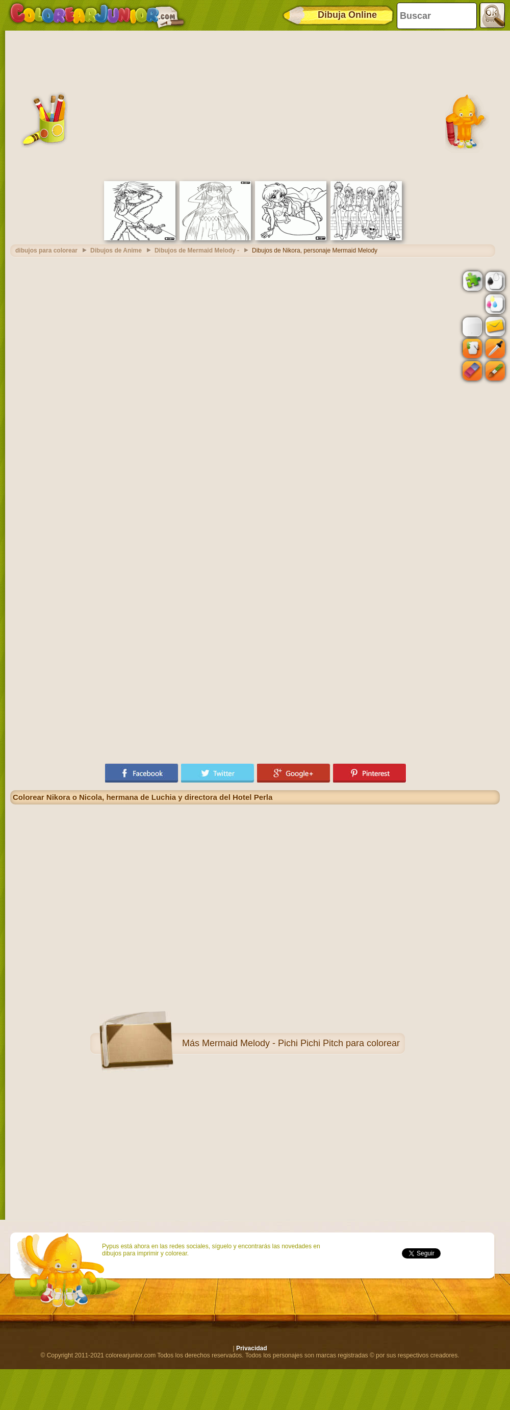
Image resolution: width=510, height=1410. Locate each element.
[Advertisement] (255, 104)
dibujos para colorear (46, 250)
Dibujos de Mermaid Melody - (197, 250)
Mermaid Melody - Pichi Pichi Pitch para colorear (301, 1043)
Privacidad (251, 1348)
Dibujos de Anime (116, 250)
